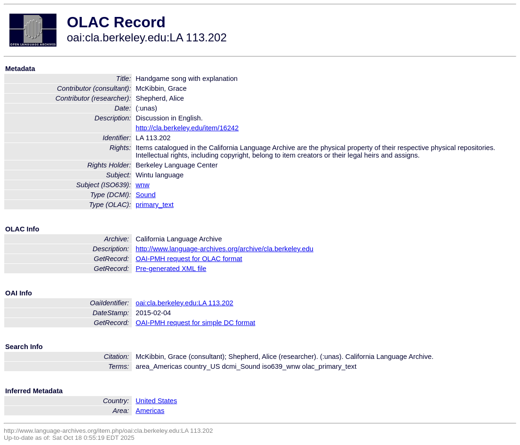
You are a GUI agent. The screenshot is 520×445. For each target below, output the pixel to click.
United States (156, 401)
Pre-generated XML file (171, 268)
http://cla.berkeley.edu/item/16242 (187, 128)
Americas (150, 410)
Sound (145, 195)
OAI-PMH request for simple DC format (195, 322)
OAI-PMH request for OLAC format (189, 258)
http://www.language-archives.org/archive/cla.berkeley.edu (224, 249)
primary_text (155, 204)
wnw (142, 185)
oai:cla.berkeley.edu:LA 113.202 (184, 303)
